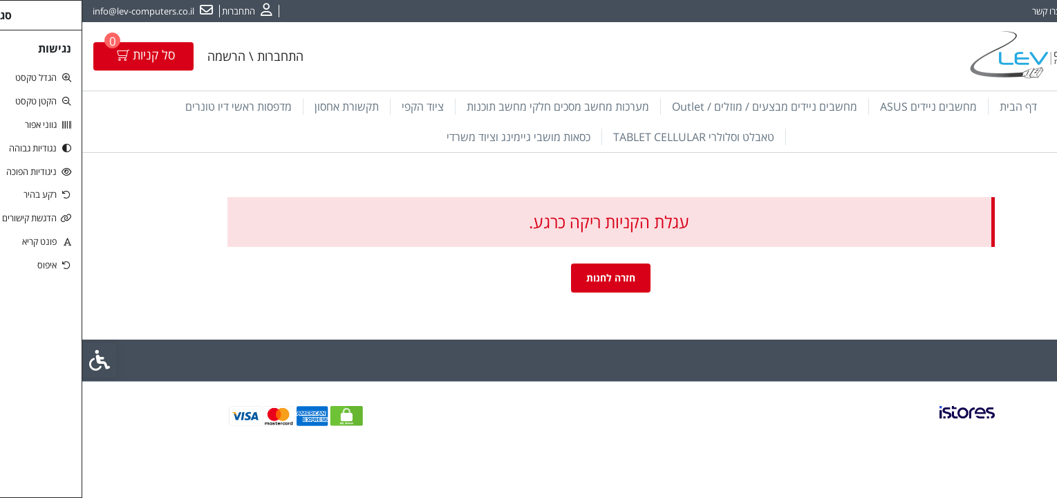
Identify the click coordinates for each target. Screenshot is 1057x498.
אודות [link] (1003, 11)
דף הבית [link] (936, 106)
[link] (1026, 411)
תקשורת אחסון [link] (264, 106)
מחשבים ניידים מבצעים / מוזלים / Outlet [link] (682, 106)
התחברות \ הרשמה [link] (173, 56)
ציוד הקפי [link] (340, 106)
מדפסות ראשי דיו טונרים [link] (156, 106)
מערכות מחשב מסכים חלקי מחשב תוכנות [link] (475, 106)
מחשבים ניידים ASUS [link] (846, 106)
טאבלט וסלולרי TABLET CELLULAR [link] (611, 137)
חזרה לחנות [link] (528, 277)
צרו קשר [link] (964, 11)
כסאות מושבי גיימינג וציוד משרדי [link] (436, 137)
